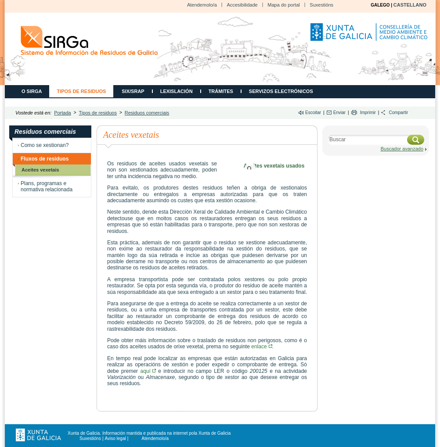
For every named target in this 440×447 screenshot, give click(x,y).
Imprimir (368, 112)
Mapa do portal (283, 4)
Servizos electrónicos (281, 91)
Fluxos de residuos (45, 159)
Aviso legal (115, 438)
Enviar (339, 112)
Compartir (398, 112)
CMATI (89, 40)
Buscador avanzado (402, 148)
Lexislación (176, 91)
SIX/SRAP (133, 91)
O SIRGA (32, 91)
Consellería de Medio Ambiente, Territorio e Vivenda (370, 35)
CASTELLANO (409, 4)
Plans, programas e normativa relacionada (46, 186)
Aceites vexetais (40, 169)
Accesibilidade (242, 4)
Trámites (221, 91)
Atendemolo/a (202, 4)
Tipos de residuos (81, 91)
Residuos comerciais (147, 112)
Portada (62, 112)
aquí (147, 371)
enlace (261, 346)
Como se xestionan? (45, 145)
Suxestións (321, 4)
